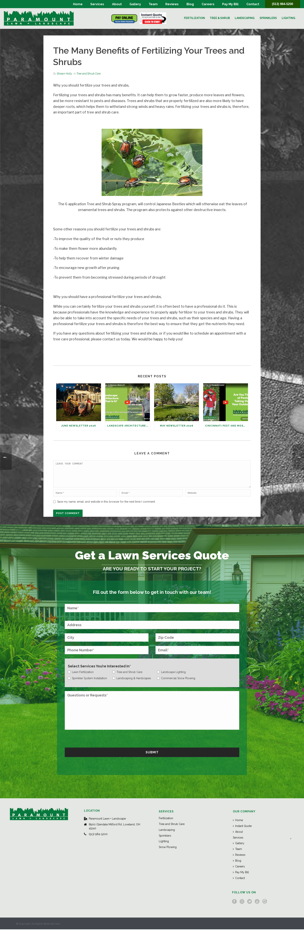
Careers (208, 4)
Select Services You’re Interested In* (99, 671)
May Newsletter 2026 (176, 425)
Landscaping (245, 18)
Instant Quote (242, 830)
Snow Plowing (168, 851)
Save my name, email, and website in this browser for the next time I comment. (106, 506)
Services (97, 4)
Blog (190, 4)
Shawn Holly (64, 73)
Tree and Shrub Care (88, 73)
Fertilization (194, 18)
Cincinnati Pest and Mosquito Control (226, 425)
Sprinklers (268, 18)
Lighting (288, 18)
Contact (252, 4)
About (117, 4)
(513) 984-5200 (282, 4)
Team (153, 4)
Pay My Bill (230, 4)
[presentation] (94, 742)
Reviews (172, 4)
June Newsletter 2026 (78, 425)
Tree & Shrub (220, 18)
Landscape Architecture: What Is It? (128, 425)
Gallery (135, 4)
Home (78, 4)
